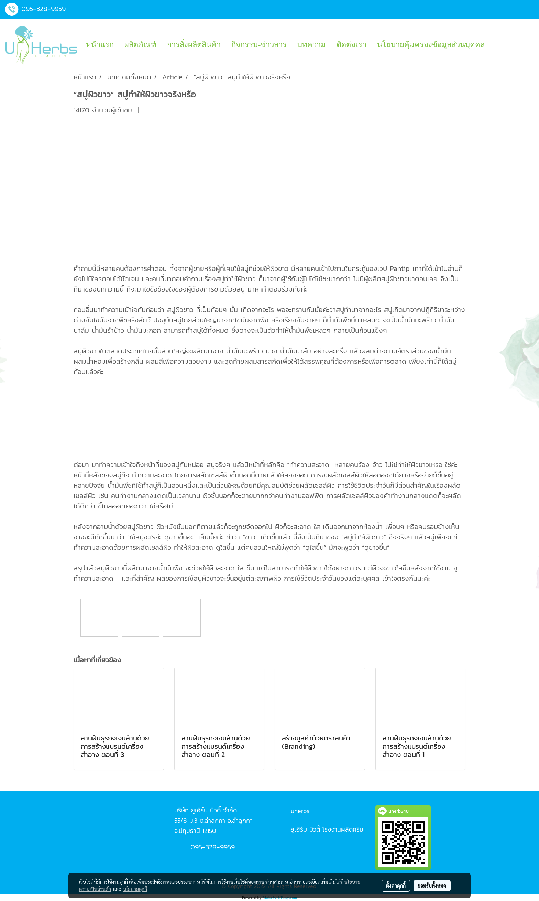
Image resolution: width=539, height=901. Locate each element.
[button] (496, 44)
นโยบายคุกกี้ (135, 889)
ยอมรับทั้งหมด (432, 885)
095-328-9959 (43, 8)
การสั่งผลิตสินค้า (194, 44)
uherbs (300, 810)
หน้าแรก (100, 44)
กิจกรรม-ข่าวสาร (259, 44)
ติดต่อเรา (351, 44)
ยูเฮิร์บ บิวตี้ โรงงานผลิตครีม (326, 829)
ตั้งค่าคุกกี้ (396, 885)
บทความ (311, 44)
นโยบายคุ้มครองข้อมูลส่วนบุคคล (431, 44)
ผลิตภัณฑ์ (140, 44)
